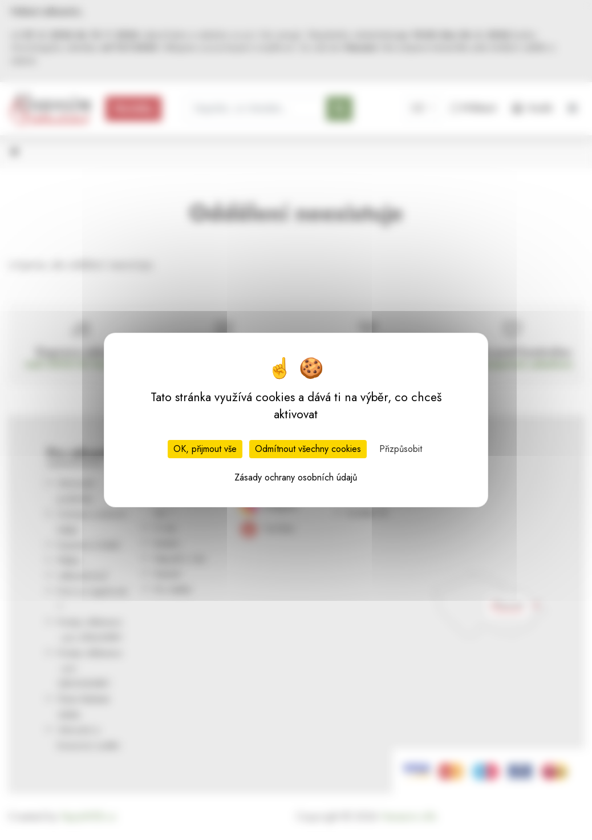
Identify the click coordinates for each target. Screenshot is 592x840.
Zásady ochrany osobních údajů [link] (295, 477)
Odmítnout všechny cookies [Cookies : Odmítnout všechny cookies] (308, 448)
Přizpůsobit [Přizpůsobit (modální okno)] (400, 448)
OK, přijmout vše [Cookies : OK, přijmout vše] (205, 448)
